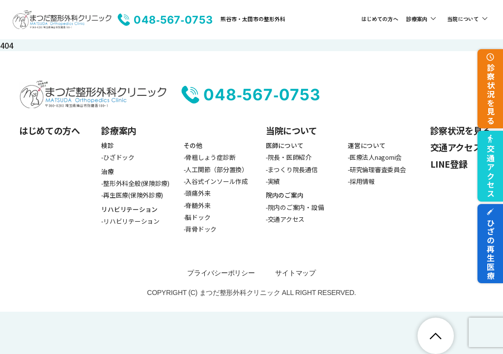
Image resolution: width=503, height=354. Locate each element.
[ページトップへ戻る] (436, 336)
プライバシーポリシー (220, 273)
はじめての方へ (379, 19)
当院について (463, 19)
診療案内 (416, 19)
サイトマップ (295, 273)
